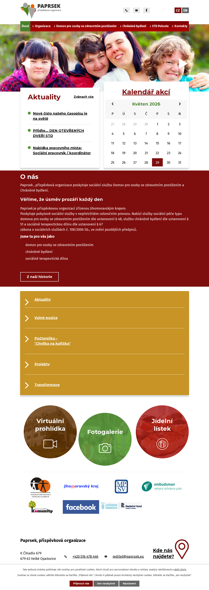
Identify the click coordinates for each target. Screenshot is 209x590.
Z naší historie (39, 277)
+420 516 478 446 (85, 556)
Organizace (43, 26)
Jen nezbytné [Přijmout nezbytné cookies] (106, 583)
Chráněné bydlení (134, 26)
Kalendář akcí (146, 92)
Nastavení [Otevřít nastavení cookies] (129, 583)
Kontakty (181, 26)
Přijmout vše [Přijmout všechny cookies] (81, 583)
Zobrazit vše (84, 97)
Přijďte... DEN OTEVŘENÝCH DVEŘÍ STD (58, 133)
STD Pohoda (160, 26)
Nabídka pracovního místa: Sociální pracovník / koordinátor (62, 150)
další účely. (180, 569)
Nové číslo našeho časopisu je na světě (60, 116)
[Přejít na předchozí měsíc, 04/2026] (112, 103)
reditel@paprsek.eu (128, 556)
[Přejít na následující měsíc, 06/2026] (180, 103)
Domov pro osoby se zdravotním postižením (86, 26)
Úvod (25, 26)
